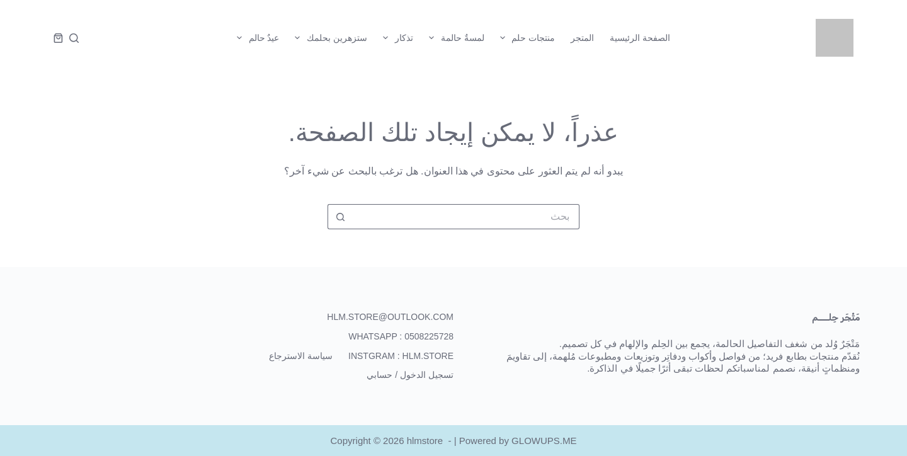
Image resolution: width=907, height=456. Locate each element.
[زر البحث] (340, 216)
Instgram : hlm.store (401, 356)
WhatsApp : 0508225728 (401, 336)
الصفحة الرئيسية (640, 38)
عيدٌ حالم (256, 37)
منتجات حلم (525, 37)
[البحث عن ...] (466, 216)
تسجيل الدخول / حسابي (410, 375)
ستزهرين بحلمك (328, 37)
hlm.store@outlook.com (390, 317)
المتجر (582, 38)
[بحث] (74, 38)
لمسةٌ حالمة (454, 37)
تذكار (395, 37)
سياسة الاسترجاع (301, 356)
